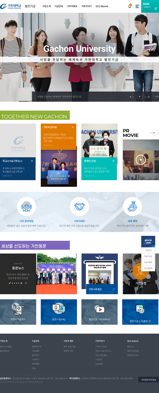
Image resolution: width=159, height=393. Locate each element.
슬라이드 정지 (139, 97)
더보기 (32, 161)
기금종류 (35, 350)
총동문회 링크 (133, 355)
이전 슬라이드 (132, 96)
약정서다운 (148, 256)
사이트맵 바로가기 (137, 6)
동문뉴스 (131, 346)
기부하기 (148, 250)
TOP (148, 281)
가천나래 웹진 (101, 355)
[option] (38, 274)
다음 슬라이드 (147, 96)
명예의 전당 (68, 350)
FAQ (33, 368)
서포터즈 (99, 359)
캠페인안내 (36, 346)
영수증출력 (148, 268)
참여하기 (35, 355)
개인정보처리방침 (148, 379)
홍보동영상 (4, 350)
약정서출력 (148, 262)
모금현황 (99, 363)
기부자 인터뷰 (101, 346)
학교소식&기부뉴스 (103, 350)
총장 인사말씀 (6, 346)
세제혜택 (35, 363)
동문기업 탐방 (133, 350)
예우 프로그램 (69, 346)
